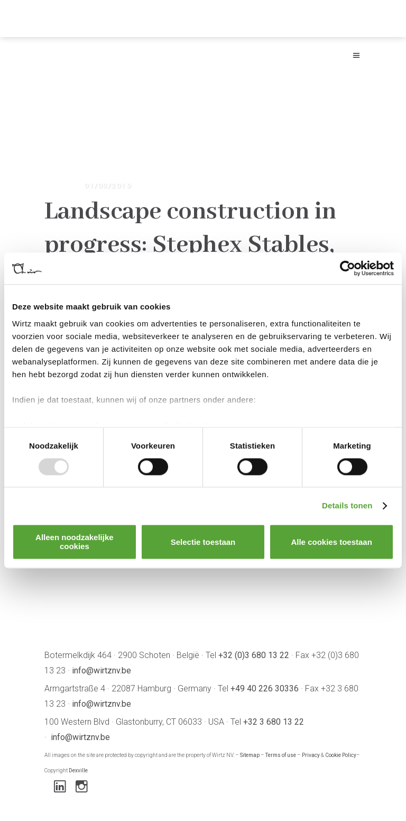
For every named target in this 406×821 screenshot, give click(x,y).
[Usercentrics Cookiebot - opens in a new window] (347, 268)
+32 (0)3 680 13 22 (253, 655)
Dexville (78, 770)
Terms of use (280, 755)
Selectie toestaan (203, 541)
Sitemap (250, 755)
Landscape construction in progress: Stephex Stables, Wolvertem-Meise (190, 245)
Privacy (311, 755)
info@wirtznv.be (101, 670)
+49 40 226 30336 (264, 688)
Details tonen (347, 505)
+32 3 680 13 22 (273, 722)
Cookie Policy (340, 755)
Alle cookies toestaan (331, 541)
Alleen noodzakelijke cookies (74, 542)
